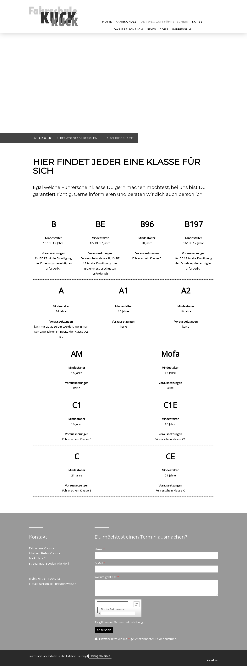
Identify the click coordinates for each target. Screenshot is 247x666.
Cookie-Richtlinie (67, 656)
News (151, 29)
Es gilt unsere (119, 622)
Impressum (181, 29)
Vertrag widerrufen (100, 656)
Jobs (164, 29)
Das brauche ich (128, 29)
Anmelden (212, 660)
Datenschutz (49, 656)
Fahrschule (126, 21)
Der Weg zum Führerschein (164, 21)
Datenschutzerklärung (128, 622)
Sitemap (82, 656)
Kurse (197, 21)
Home (107, 21)
